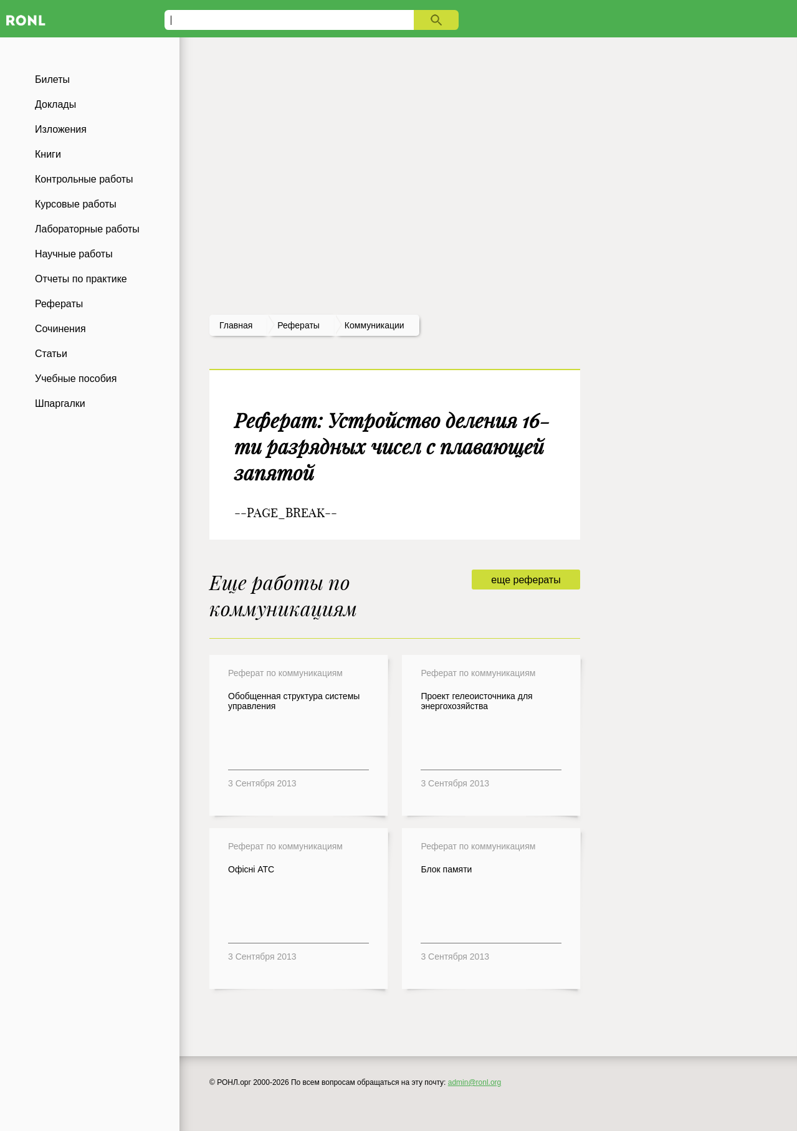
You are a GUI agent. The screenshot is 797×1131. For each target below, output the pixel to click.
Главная (235, 325)
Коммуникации (374, 325)
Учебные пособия (76, 378)
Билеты (52, 79)
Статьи (51, 353)
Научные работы (74, 254)
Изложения (61, 129)
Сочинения (60, 328)
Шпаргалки (60, 403)
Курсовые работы (76, 204)
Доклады (55, 104)
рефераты (298, 325)
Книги (48, 154)
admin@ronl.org (475, 1082)
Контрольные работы (84, 179)
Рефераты (59, 303)
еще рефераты (525, 580)
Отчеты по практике (81, 279)
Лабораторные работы (87, 229)
